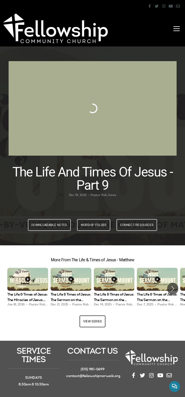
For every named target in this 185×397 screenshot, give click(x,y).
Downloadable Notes (49, 225)
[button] (173, 288)
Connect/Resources (137, 225)
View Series (92, 321)
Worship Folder (94, 225)
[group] (27, 288)
